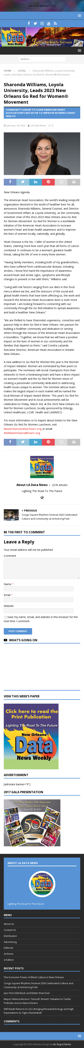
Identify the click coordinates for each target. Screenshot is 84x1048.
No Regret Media (62, 1044)
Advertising (10, 942)
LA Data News (38, 125)
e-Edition (9, 959)
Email (7, 595)
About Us (9, 924)
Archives (9, 953)
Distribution (10, 936)
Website (9, 606)
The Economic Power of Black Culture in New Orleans (34, 977)
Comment (10, 556)
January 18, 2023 (16, 125)
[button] (79, 15)
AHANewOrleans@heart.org (22, 433)
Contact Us (10, 930)
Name (8, 584)
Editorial (8, 947)
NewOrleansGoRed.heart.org (23, 429)
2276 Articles (60, 485)
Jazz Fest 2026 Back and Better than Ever (27, 993)
